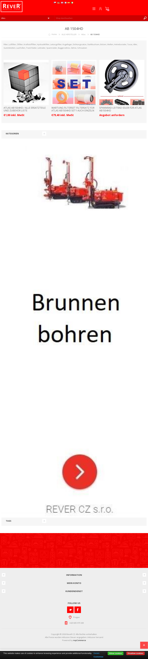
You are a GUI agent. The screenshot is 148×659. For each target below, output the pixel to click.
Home (54, 34)
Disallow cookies (135, 653)
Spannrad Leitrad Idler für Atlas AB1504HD (120, 109)
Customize (98, 657)
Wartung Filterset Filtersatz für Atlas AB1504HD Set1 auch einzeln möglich (72, 110)
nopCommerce (79, 640)
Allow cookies (115, 653)
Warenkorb (107, 9)
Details (96, 653)
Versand (99, 637)
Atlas (83, 34)
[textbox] (98, 18)
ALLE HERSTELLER (69, 34)
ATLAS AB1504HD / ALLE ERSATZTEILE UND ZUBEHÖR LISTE (25, 109)
